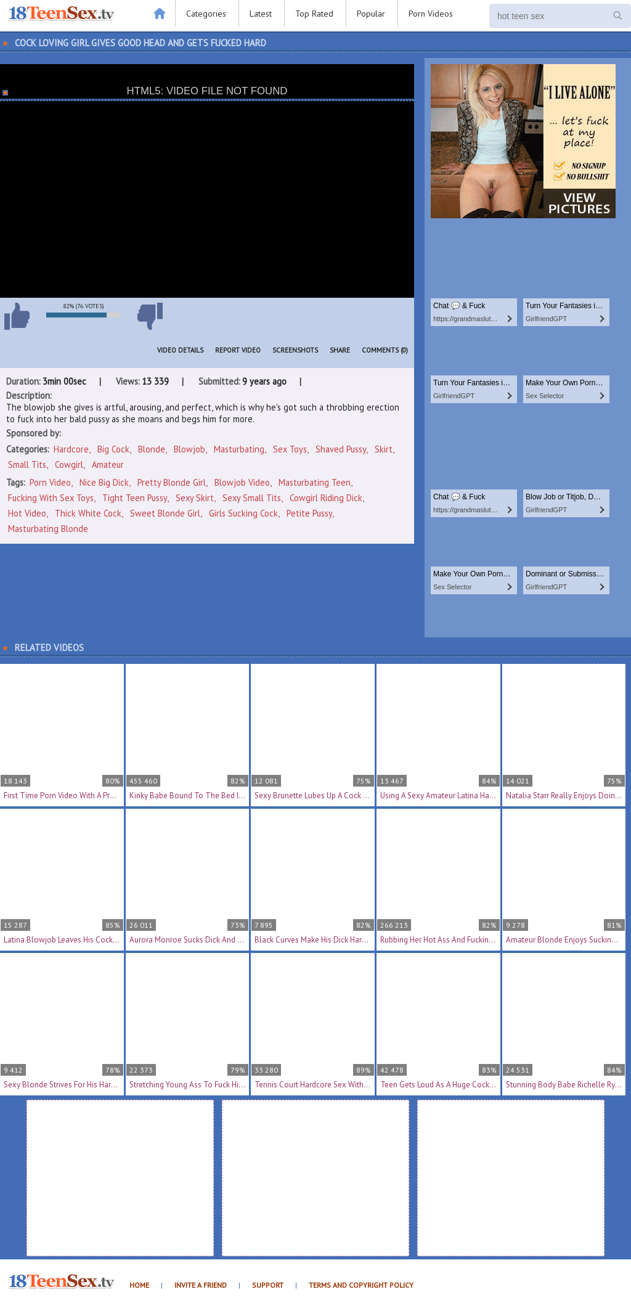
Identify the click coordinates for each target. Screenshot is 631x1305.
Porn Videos (431, 13)
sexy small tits (251, 498)
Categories (206, 13)
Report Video (238, 350)
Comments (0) (385, 350)
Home (139, 1285)
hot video (27, 513)
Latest (261, 13)
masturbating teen (315, 482)
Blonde (151, 449)
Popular (371, 13)
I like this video (16, 316)
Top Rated (314, 13)
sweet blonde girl (165, 513)
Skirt (384, 449)
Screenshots (295, 350)
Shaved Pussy (341, 449)
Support (267, 1285)
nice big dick (104, 482)
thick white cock (88, 513)
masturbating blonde (48, 528)
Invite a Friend (200, 1285)
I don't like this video (149, 316)
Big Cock (113, 449)
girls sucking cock (243, 513)
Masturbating (239, 449)
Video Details (180, 350)
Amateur (108, 464)
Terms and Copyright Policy (361, 1285)
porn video (50, 482)
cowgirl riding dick (326, 498)
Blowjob (189, 449)
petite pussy (309, 513)
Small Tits (27, 464)
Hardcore (71, 449)
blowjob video (242, 482)
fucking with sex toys (51, 498)
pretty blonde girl (171, 482)
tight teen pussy (134, 498)
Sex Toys (290, 449)
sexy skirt (195, 498)
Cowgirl (69, 464)
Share (340, 350)
